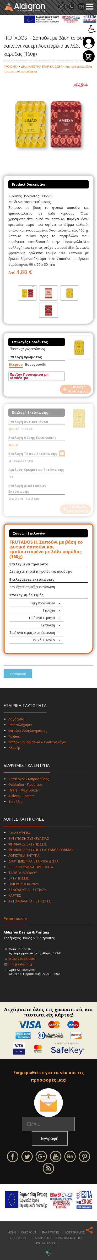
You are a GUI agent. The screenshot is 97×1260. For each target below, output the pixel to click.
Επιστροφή (18, 674)
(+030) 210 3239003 (22, 958)
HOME (12, 1232)
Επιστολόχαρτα (20, 725)
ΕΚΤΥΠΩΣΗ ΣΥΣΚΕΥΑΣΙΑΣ (28, 838)
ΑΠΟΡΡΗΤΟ (43, 1238)
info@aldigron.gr (21, 964)
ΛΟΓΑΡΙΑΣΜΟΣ (75, 1232)
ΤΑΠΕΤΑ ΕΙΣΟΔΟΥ (22, 872)
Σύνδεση (89, 43)
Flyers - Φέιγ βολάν (23, 790)
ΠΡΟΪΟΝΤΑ (11, 67)
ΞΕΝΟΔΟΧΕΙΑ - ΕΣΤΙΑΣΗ (27, 889)
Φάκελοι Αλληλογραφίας (27, 730)
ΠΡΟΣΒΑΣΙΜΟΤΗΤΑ (69, 1238)
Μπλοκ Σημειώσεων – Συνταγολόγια (37, 742)
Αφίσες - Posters (21, 796)
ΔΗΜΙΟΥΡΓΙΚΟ (20, 832)
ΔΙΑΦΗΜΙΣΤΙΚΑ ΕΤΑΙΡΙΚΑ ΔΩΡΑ (42, 67)
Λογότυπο (16, 719)
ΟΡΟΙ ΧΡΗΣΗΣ (19, 1238)
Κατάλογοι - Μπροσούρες (28, 779)
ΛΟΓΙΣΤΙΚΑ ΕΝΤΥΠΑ (23, 855)
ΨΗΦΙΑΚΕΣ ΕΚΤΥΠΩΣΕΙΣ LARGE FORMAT (40, 849)
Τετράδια (15, 801)
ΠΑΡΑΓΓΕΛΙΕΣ (50, 1232)
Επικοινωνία (15, 918)
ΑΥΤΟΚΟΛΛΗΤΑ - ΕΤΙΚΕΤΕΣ (29, 901)
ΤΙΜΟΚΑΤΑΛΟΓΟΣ (46, 1243)
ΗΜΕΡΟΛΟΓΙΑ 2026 (23, 884)
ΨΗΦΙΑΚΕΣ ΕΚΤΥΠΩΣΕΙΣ (27, 844)
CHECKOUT (28, 1232)
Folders (14, 736)
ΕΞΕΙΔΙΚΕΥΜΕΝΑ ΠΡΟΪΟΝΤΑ (30, 867)
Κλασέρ (14, 747)
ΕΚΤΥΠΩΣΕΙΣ (18, 878)
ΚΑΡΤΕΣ (14, 895)
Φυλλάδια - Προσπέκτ (25, 784)
